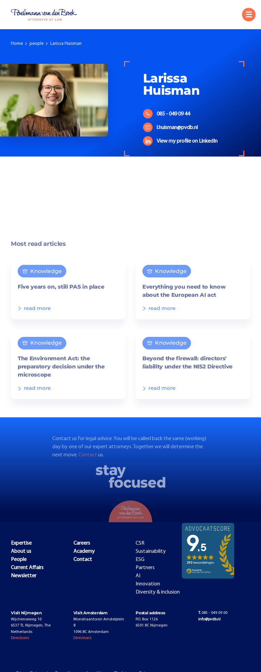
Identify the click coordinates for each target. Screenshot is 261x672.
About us (21, 551)
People (19, 559)
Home (17, 43)
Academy (84, 551)
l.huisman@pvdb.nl (170, 128)
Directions (20, 638)
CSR (140, 543)
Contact (88, 461)
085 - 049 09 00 (212, 613)
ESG (140, 559)
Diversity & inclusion (158, 592)
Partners (145, 567)
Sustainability (151, 551)
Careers (81, 543)
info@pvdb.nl (209, 619)
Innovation (148, 584)
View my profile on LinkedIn (180, 141)
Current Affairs (27, 567)
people (37, 43)
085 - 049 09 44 (166, 114)
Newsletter (23, 576)
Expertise (21, 543)
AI (138, 576)
